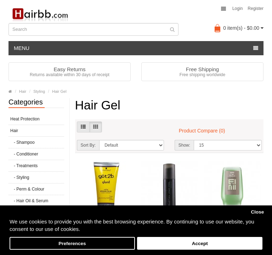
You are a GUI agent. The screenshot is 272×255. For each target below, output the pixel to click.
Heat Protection (25, 119)
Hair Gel (59, 91)
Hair (22, 91)
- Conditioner (24, 154)
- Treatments (24, 165)
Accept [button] (200, 243)
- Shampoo (22, 142)
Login (237, 8)
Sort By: (88, 145)
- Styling (19, 177)
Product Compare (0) (202, 131)
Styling (39, 91)
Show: (184, 145)
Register (256, 8)
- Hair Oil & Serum (29, 200)
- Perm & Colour (27, 189)
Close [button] (257, 212)
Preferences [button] (72, 243)
